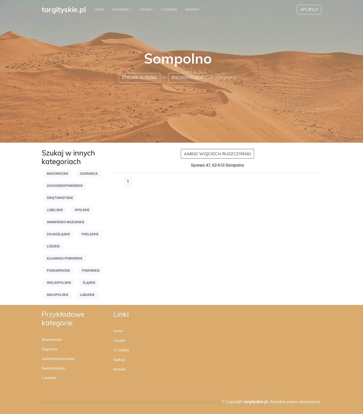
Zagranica (89, 173)
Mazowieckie (57, 173)
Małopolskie (58, 295)
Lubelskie (55, 210)
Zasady (146, 9)
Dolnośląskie (58, 234)
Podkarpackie (58, 270)
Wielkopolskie (187, 77)
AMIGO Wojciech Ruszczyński (217, 153)
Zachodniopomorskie (65, 186)
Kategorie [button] (121, 9)
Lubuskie (87, 295)
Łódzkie (53, 246)
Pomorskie (91, 270)
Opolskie (82, 210)
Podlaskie (90, 234)
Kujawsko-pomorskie (65, 258)
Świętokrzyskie (60, 198)
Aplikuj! (309, 9)
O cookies (169, 9)
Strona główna (139, 77)
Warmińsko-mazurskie (65, 222)
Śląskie (89, 282)
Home (99, 9)
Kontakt (192, 9)
